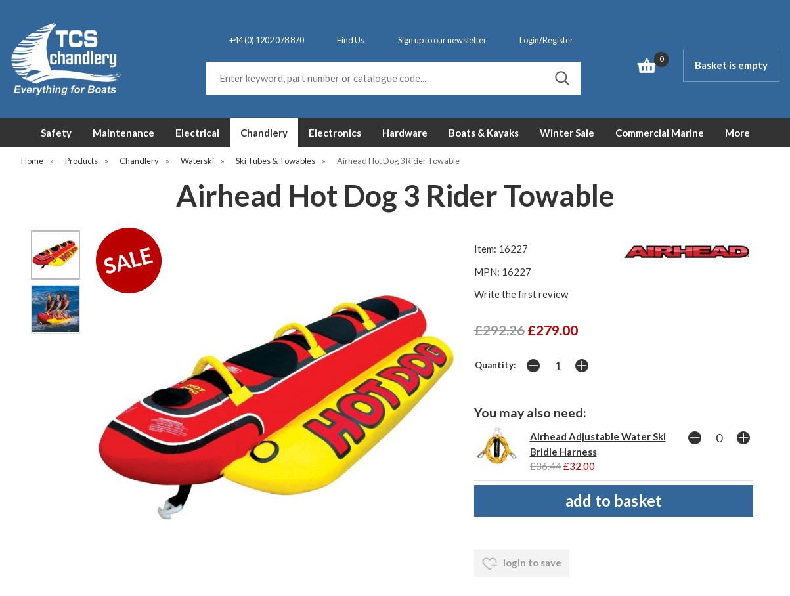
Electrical (197, 132)
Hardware (405, 132)
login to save (521, 564)
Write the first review (521, 294)
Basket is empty (731, 65)
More (737, 132)
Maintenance (123, 132)
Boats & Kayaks (484, 132)
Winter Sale (567, 132)
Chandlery (264, 132)
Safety (56, 132)
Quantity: (495, 365)
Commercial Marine (659, 132)
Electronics (335, 132)
